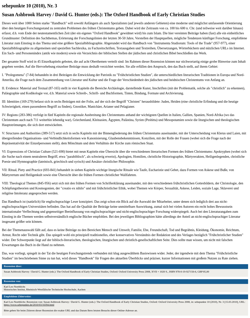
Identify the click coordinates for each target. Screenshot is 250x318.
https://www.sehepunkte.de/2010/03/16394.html (29, 304)
